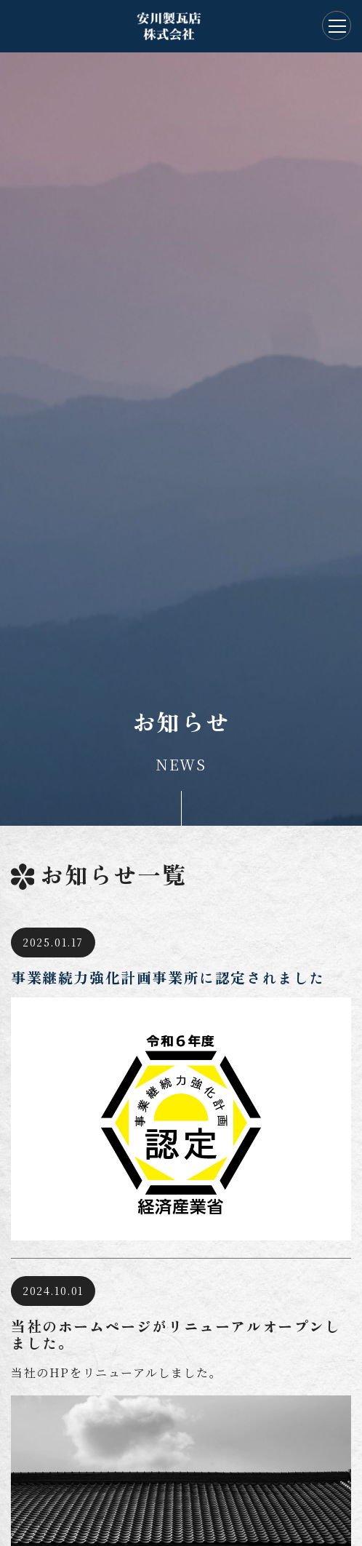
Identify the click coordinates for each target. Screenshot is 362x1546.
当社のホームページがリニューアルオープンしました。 (176, 1334)
